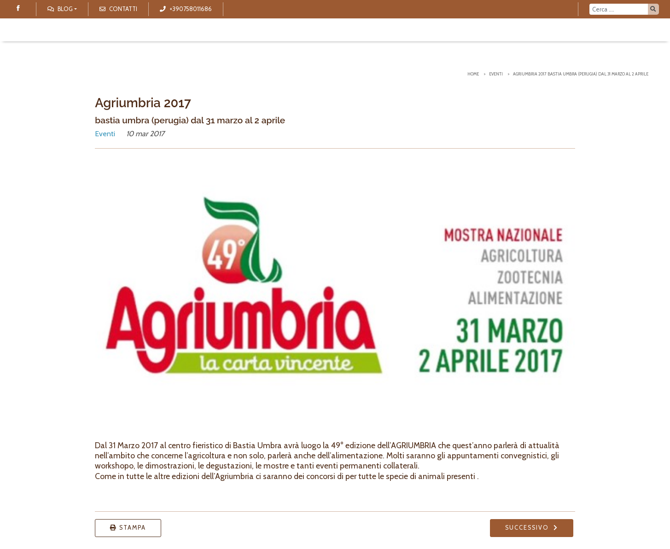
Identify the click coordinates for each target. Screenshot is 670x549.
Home (473, 73)
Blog (60, 9)
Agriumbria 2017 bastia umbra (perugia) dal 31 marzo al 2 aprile (580, 73)
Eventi (496, 73)
